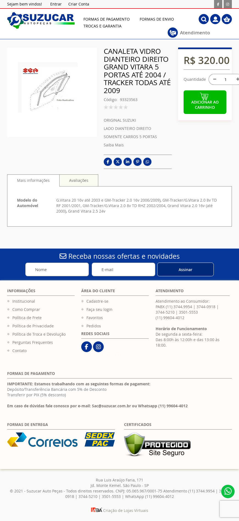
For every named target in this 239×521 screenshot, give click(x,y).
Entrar (56, 4)
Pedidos (93, 325)
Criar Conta (78, 4)
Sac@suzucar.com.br (111, 405)
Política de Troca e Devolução (39, 334)
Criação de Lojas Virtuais (119, 510)
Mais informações (33, 180)
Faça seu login (99, 309)
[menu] (133, 22)
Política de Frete (27, 317)
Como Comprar (26, 309)
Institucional (23, 301)
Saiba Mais (114, 144)
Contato (19, 350)
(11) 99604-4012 (170, 317)
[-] (214, 79)
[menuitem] (106, 19)
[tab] (33, 180)
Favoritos (94, 317)
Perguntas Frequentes (32, 342)
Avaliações (78, 180)
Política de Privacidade (33, 325)
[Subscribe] (185, 269)
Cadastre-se (97, 301)
